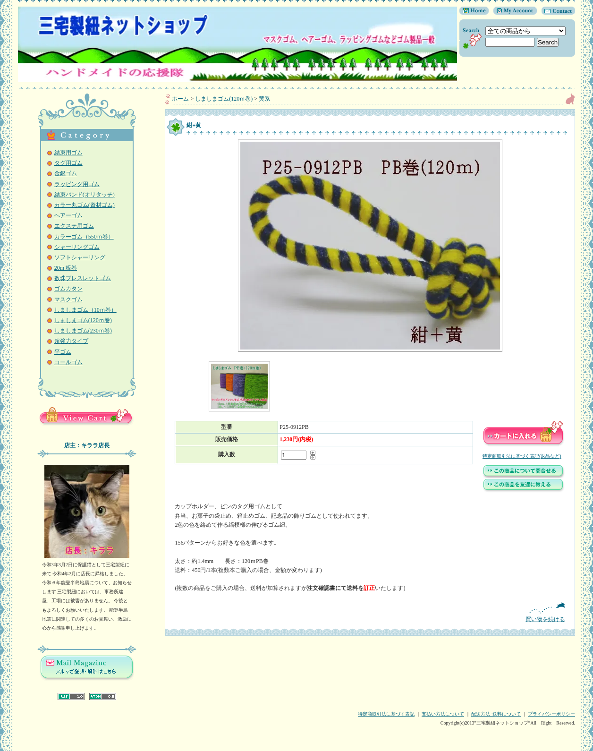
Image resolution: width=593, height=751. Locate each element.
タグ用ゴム (68, 163)
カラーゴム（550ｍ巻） (84, 236)
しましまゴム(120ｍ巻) (83, 320)
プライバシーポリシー (551, 714)
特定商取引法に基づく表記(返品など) (522, 456)
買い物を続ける (370, 612)
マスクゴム (68, 299)
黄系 (264, 98)
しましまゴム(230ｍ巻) (83, 330)
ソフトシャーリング (79, 257)
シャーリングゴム (77, 247)
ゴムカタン (68, 288)
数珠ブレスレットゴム (82, 278)
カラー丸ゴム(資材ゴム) (84, 205)
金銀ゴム (65, 173)
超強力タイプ (71, 341)
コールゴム (68, 362)
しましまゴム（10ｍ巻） (85, 310)
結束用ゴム (68, 152)
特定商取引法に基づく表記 (386, 714)
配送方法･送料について (496, 714)
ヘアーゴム (68, 215)
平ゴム (62, 352)
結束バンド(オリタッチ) (84, 194)
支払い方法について (443, 714)
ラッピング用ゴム (77, 184)
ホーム (180, 98)
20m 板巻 (65, 268)
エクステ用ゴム (74, 225)
